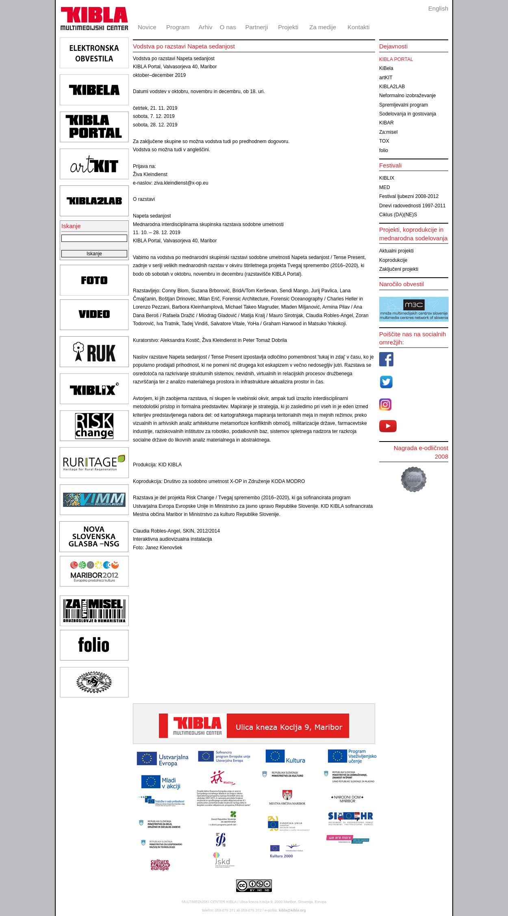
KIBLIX (386, 178)
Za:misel (388, 132)
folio (383, 150)
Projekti (288, 27)
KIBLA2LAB (392, 86)
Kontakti (358, 27)
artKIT (386, 78)
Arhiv (205, 27)
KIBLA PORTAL (396, 59)
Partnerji (256, 27)
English (438, 8)
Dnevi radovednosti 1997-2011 (412, 206)
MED (384, 187)
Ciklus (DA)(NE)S (398, 215)
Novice (147, 27)
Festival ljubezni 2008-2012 (409, 196)
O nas (228, 27)
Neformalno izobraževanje (407, 95)
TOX (384, 141)
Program (178, 27)
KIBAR (386, 123)
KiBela (386, 68)
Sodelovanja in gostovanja (407, 114)
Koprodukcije (393, 260)
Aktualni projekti (396, 251)
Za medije (322, 27)
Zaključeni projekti (398, 269)
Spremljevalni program (403, 105)
